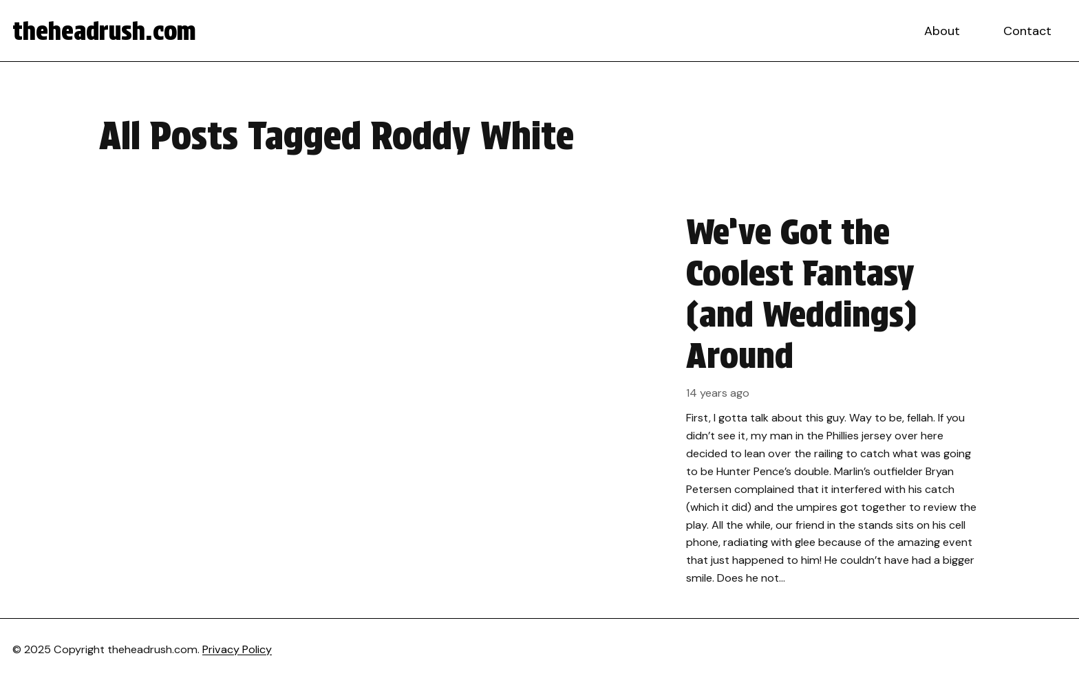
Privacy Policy (237, 649)
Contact (1027, 31)
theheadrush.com (104, 31)
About (942, 31)
